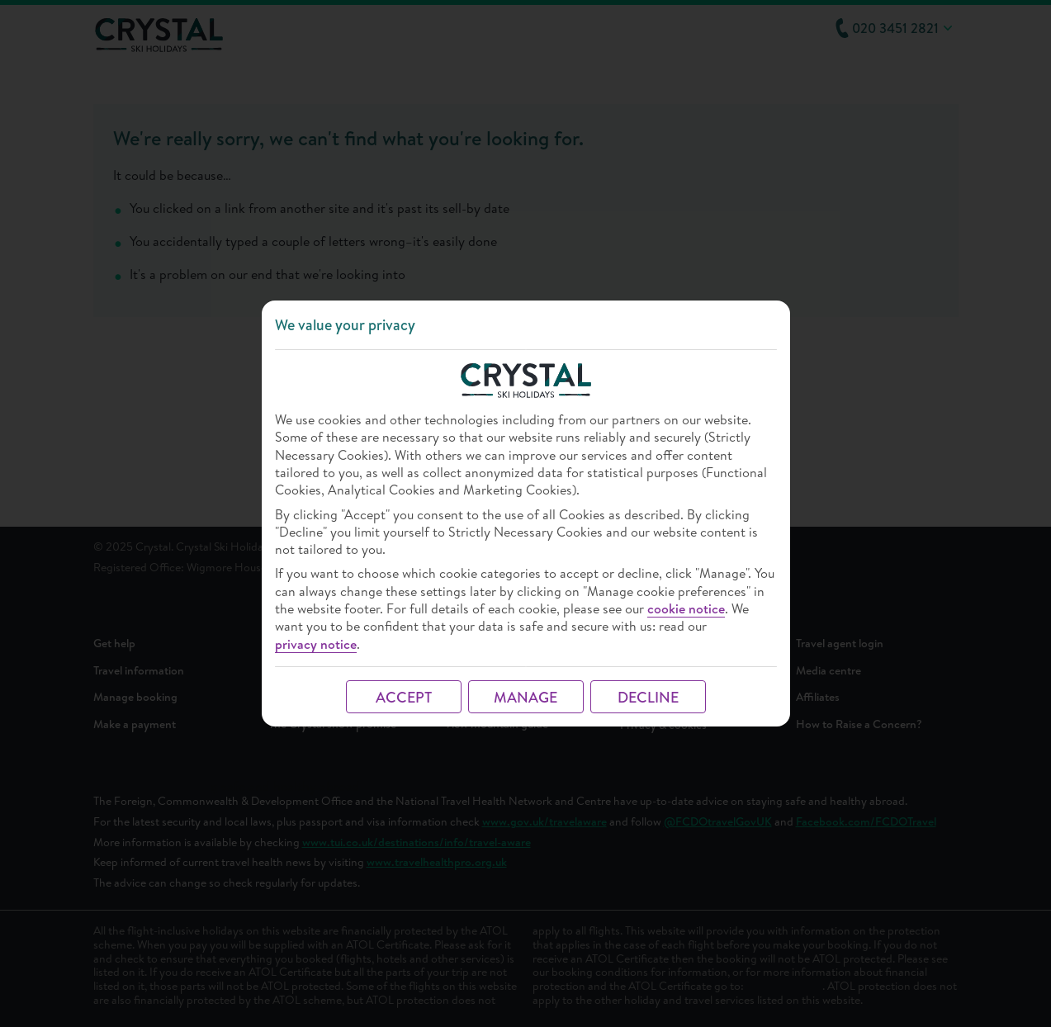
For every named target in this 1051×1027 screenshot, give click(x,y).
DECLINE (648, 697)
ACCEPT (404, 697)
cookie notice (686, 609)
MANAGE (525, 697)
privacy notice (316, 644)
